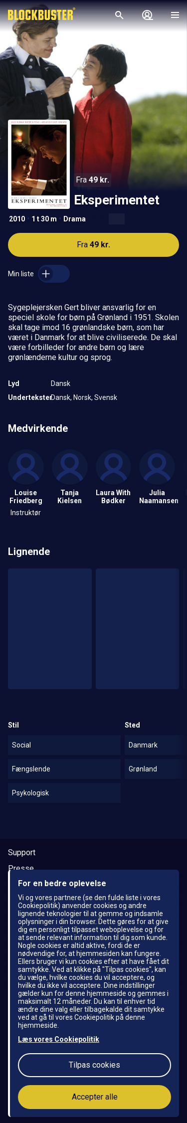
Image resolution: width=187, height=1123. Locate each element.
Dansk (60, 383)
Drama (74, 219)
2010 (17, 219)
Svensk (105, 397)
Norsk (82, 397)
